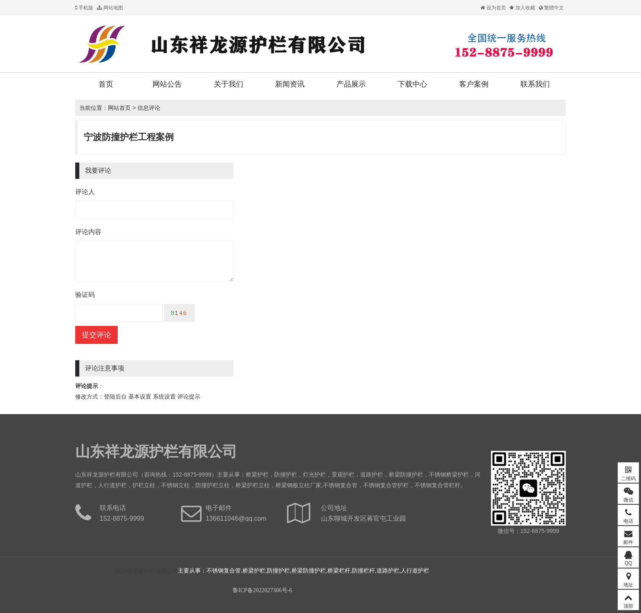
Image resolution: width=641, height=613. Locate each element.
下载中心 (412, 84)
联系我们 (535, 84)
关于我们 (228, 84)
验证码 (85, 294)
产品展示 (351, 84)
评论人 (85, 191)
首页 (106, 84)
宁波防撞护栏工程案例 (129, 137)
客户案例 (474, 84)
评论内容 (88, 231)
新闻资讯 (290, 84)
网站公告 (167, 84)
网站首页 (119, 108)
